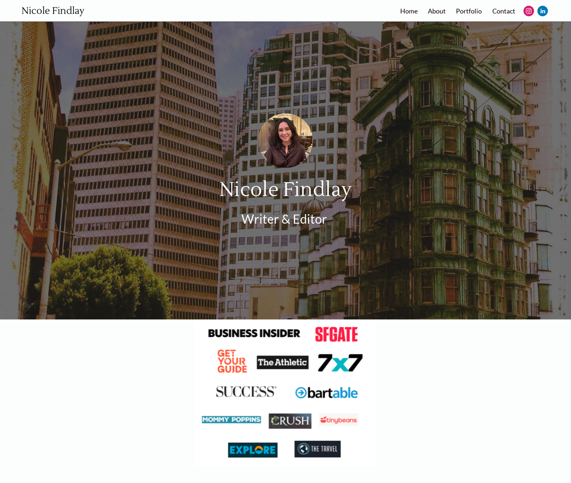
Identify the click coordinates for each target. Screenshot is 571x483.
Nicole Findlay (52, 11)
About (437, 11)
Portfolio (469, 11)
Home (409, 11)
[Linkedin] (542, 10)
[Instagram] (528, 10)
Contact (503, 11)
